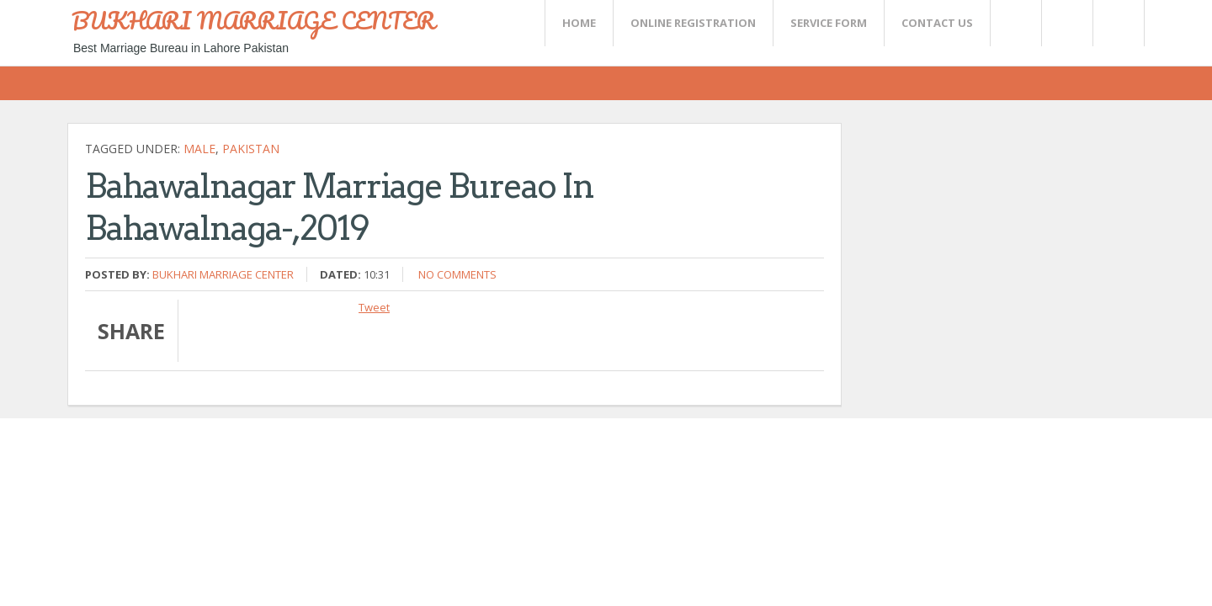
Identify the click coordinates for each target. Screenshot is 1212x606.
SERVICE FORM (828, 22)
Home (579, 22)
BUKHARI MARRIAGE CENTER (253, 20)
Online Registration (693, 22)
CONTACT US (937, 22)
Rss (1066, 23)
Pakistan (250, 149)
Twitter (1015, 23)
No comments (457, 274)
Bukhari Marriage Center (223, 274)
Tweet (374, 307)
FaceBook (1115, 23)
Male (199, 149)
